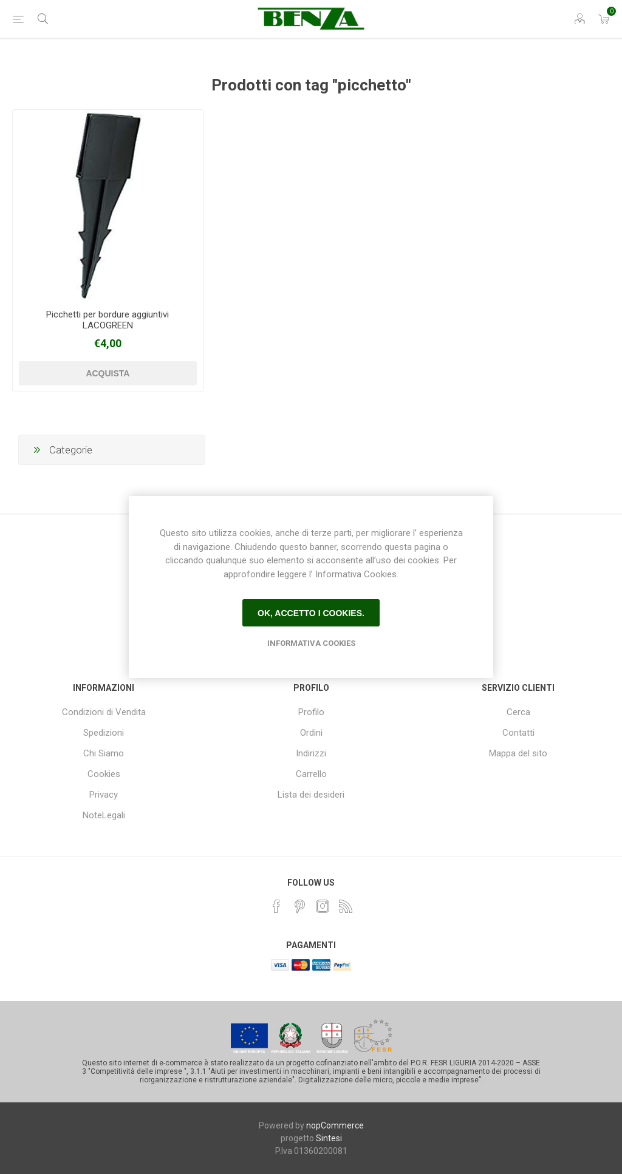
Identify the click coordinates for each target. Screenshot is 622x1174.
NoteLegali (104, 815)
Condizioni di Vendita (104, 712)
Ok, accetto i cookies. (311, 613)
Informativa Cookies (311, 643)
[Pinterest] (299, 906)
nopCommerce (335, 1125)
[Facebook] (276, 906)
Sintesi (329, 1138)
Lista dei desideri (311, 794)
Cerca (518, 712)
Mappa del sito (518, 753)
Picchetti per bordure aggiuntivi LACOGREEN (107, 320)
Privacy (103, 794)
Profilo (311, 712)
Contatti (518, 732)
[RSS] (345, 906)
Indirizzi (311, 753)
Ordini (311, 732)
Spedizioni (103, 732)
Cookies (103, 774)
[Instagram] (322, 906)
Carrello (311, 774)
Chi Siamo (103, 753)
